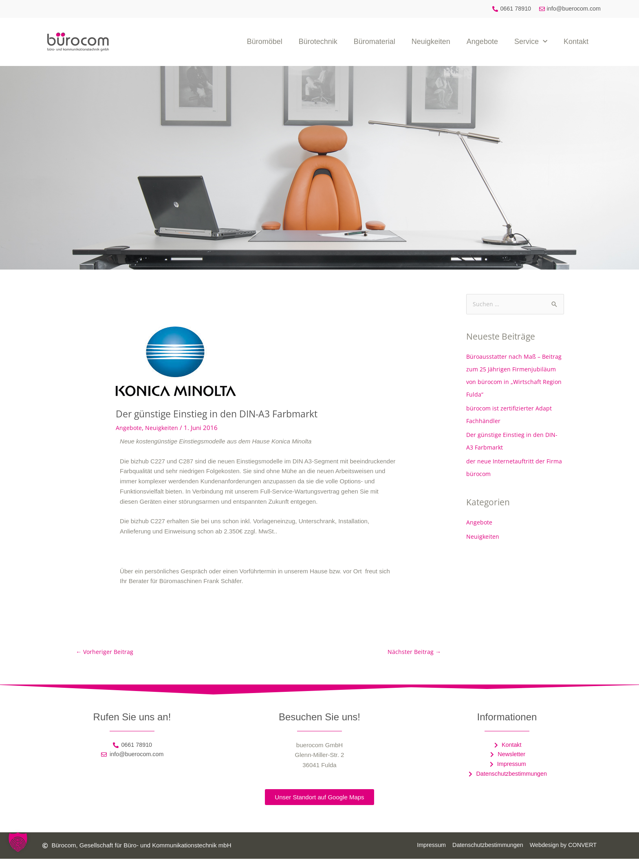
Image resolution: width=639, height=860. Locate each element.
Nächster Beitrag (414, 652)
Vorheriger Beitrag (105, 652)
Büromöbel (264, 42)
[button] (18, 842)
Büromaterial (374, 42)
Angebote (482, 42)
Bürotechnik (318, 42)
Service (530, 42)
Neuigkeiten (431, 42)
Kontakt (576, 42)
